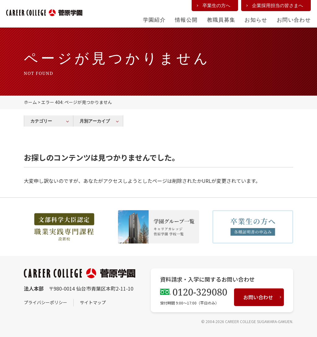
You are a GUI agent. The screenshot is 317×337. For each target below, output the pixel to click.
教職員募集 (221, 19)
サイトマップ (93, 302)
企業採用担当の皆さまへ (277, 5)
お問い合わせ (294, 19)
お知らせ (256, 19)
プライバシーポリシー (45, 302)
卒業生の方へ (216, 5)
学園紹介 (154, 19)
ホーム (30, 102)
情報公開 (186, 19)
